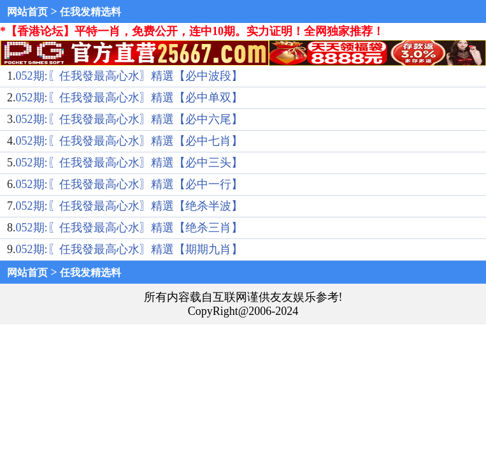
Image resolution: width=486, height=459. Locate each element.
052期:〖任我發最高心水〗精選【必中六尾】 (129, 119)
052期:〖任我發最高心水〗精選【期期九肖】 (129, 249)
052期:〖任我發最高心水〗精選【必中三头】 (129, 162)
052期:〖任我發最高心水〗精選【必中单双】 (129, 97)
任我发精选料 (90, 11)
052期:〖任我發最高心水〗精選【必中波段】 (129, 75)
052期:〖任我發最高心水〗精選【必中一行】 (129, 184)
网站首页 (27, 11)
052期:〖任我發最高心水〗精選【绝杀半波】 (129, 206)
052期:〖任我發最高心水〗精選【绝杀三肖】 (129, 227)
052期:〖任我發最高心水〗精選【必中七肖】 (129, 141)
